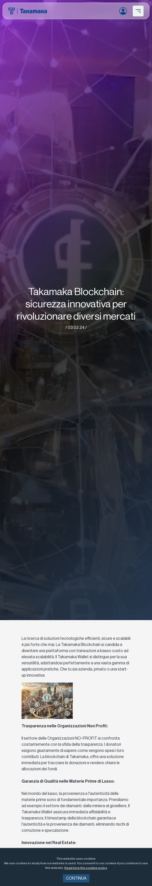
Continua (76, 878)
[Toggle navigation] (138, 11)
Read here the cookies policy (85, 867)
